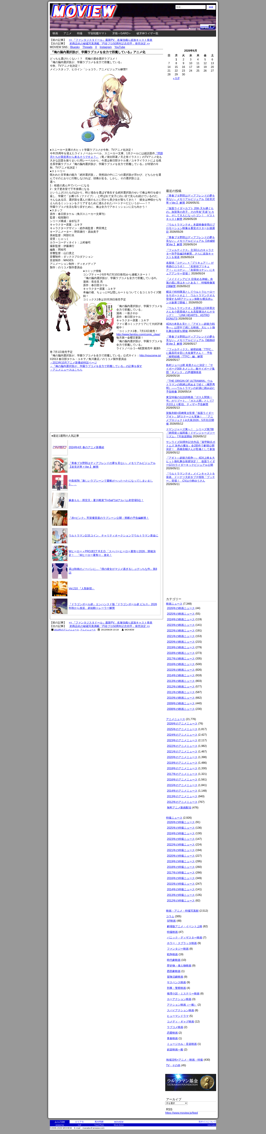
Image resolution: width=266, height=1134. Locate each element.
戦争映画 (172, 954)
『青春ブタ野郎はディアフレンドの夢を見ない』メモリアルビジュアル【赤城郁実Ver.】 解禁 (190, 241)
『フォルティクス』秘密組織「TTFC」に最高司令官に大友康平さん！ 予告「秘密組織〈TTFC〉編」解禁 (190, 353)
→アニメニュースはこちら (66, 369)
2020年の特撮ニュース (181, 855)
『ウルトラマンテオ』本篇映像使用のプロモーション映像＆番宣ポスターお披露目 (190, 228)
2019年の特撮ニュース (181, 861)
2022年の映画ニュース (181, 630)
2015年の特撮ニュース (181, 883)
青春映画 (172, 1038)
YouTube (120, 47)
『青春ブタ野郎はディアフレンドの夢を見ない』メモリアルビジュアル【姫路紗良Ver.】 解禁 (190, 340)
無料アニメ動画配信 (179, 807)
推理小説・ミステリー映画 (183, 993)
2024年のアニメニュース (182, 734)
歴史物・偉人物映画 (179, 965)
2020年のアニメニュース (182, 757)
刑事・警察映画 (176, 988)
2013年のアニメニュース (66, 629)
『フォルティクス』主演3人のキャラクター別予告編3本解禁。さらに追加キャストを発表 (190, 254)
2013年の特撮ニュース (181, 895)
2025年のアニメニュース (182, 729)
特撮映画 (172, 932)
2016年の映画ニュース (181, 664)
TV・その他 (173, 1065)
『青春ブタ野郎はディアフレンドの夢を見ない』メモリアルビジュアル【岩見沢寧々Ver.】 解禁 (190, 199)
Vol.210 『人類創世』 (82, 588)
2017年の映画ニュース (181, 658)
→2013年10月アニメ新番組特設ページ (73, 362)
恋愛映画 (172, 1032)
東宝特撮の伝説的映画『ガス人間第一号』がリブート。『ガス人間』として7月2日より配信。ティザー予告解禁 (190, 401)
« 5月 (176, 78)
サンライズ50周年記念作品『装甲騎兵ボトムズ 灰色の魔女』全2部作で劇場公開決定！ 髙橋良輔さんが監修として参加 (190, 446)
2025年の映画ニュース (181, 613)
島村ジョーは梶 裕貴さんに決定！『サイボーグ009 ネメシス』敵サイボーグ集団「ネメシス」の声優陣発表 (190, 369)
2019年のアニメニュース (182, 762)
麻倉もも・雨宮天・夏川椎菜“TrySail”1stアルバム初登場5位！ (106, 500)
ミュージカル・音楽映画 (182, 1044)
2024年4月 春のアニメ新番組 (86, 447)
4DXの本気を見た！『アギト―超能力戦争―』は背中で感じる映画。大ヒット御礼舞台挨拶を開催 (190, 327)
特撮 (79, 33)
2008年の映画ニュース (181, 709)
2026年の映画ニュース (181, 608)
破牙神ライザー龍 (147, 33)
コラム (170, 916)
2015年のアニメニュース (182, 785)
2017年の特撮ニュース (181, 872)
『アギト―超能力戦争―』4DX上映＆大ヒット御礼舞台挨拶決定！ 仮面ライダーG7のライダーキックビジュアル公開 (190, 461)
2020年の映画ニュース (181, 641)
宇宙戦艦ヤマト (97, 33)
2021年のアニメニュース (182, 751)
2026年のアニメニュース (182, 723)
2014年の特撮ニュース (181, 889)
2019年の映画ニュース (181, 647)
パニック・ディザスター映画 (184, 937)
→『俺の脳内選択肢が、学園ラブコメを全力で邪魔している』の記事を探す (96, 366)
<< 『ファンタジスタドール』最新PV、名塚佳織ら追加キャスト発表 (110, 40)
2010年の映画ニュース (181, 697)
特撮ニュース (174, 817)
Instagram (106, 47)
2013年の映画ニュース (181, 681)
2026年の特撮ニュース (181, 822)
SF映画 (171, 920)
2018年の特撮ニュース (181, 867)
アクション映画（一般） (182, 1004)
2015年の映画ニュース (181, 669)
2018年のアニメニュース (182, 768)
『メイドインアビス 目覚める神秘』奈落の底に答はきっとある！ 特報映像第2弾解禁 (190, 283)
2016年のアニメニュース (182, 779)
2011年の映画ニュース (181, 692)
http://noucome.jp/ (150, 355)
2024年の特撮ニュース (181, 833)
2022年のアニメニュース (182, 746)
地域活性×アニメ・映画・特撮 (184, 1059)
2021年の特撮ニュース (181, 850)
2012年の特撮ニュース (181, 900)
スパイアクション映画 (180, 1010)
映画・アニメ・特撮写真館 (182, 910)
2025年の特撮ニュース (181, 827)
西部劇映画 (173, 971)
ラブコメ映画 (175, 1027)
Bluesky (75, 47)
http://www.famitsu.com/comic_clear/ (138, 334)
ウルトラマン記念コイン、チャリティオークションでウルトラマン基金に (113, 535)
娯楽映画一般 (175, 1049)
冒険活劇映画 (175, 976)
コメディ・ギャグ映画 (180, 1021)
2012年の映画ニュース (181, 686)
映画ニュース (174, 603)
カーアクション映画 (179, 999)
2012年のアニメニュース (182, 802)
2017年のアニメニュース (182, 774)
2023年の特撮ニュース (181, 839)
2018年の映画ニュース (181, 653)
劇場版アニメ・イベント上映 (184, 926)
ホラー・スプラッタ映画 (182, 943)
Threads (87, 47)
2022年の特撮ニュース (181, 844)
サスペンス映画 (176, 982)
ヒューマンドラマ (178, 1016)
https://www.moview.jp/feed (181, 1112)
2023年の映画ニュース (181, 625)
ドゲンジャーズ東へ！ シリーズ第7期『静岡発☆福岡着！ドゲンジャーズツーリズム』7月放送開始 (190, 433)
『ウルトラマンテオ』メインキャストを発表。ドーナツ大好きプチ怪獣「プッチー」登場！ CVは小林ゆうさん (190, 477)
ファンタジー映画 (178, 948)
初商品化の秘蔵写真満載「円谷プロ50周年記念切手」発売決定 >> (109, 43)
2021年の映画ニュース (181, 636)
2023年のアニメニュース (182, 740)
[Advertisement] (78, 396)
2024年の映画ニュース (181, 619)
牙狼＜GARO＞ (121, 33)
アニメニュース (88, 629)
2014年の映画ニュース (181, 675)
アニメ (67, 33)
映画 (55, 33)
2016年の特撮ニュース (181, 878)
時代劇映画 (173, 960)
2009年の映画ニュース (181, 703)
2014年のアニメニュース (182, 790)
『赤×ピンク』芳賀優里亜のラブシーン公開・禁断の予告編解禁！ (109, 517)
